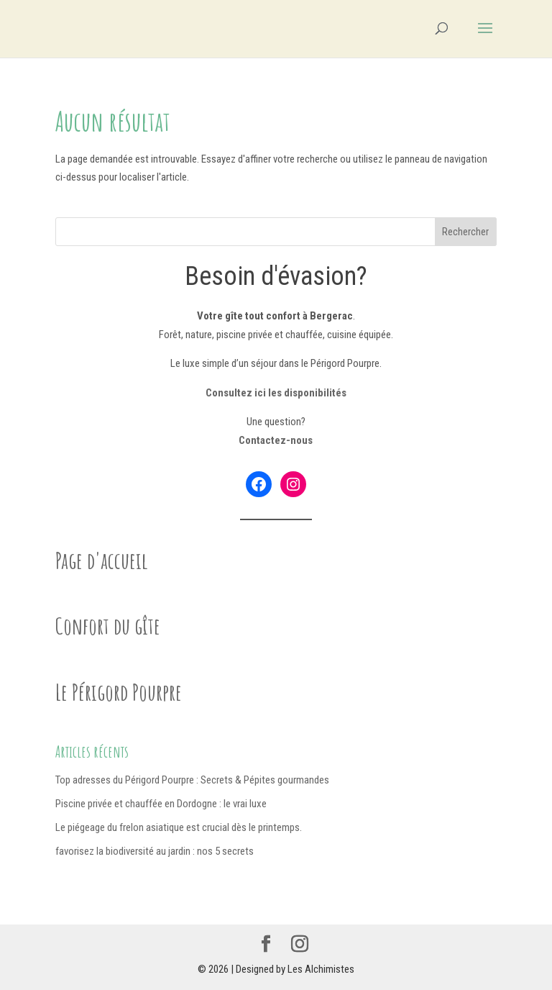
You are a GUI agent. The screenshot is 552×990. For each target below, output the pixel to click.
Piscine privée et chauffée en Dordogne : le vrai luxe (161, 803)
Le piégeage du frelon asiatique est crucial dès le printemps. (178, 827)
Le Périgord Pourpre (118, 692)
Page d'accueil (101, 560)
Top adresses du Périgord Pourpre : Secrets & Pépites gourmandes (192, 779)
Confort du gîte (107, 625)
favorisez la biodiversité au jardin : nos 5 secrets (154, 851)
